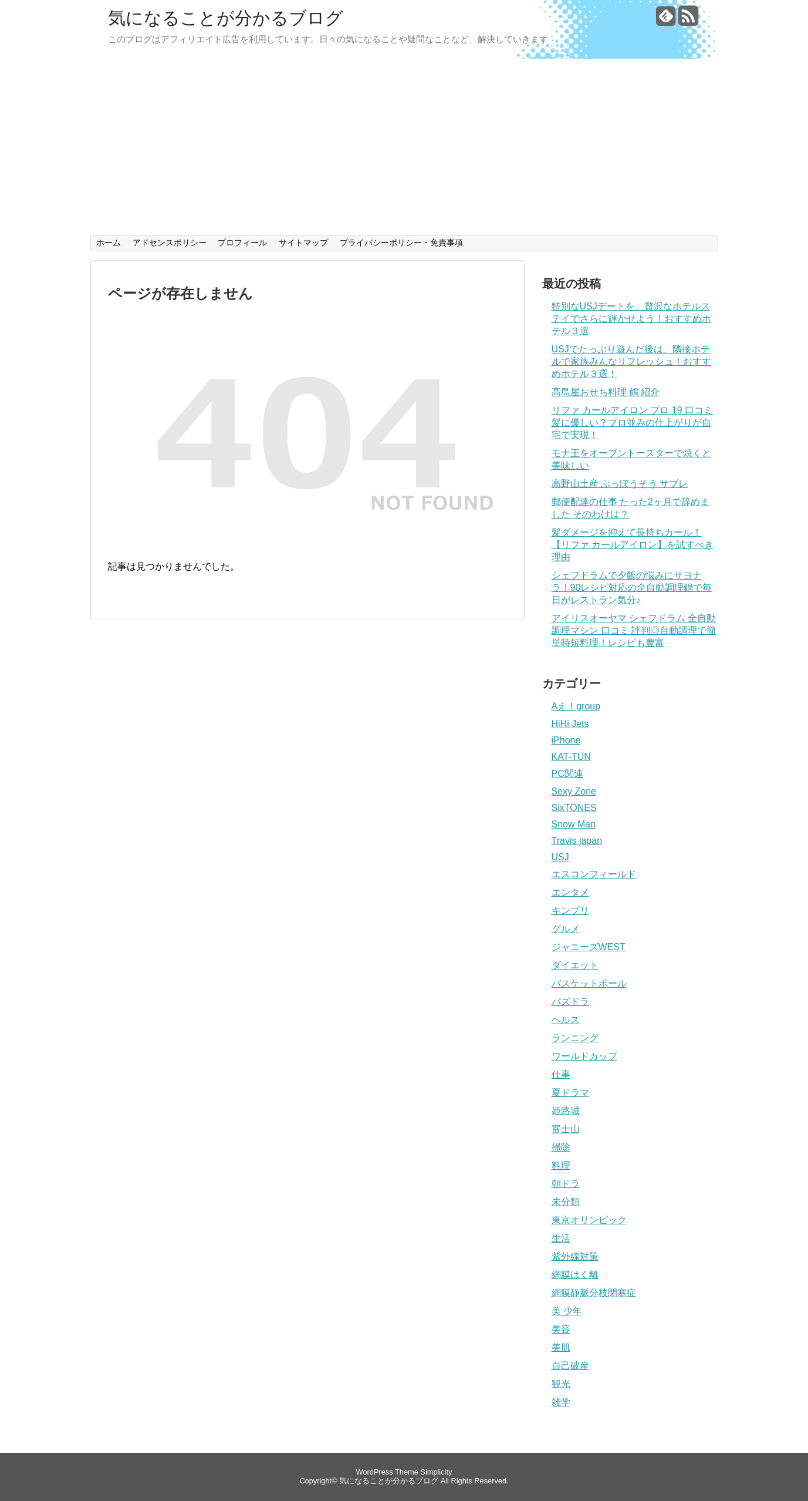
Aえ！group (576, 706)
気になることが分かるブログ (225, 18)
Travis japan (577, 841)
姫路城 (566, 1111)
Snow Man (574, 824)
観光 (561, 1384)
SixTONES (574, 808)
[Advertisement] (404, 147)
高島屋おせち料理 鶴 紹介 (606, 392)
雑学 (561, 1402)
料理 (561, 1165)
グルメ (566, 929)
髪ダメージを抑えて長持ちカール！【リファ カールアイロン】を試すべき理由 (633, 544)
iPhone (566, 740)
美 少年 (567, 1311)
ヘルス (566, 1020)
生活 (561, 1238)
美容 (561, 1329)
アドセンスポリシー (170, 242)
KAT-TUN (571, 757)
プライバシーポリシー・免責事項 (401, 242)
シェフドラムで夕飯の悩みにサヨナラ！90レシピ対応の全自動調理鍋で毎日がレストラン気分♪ (632, 587)
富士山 (566, 1129)
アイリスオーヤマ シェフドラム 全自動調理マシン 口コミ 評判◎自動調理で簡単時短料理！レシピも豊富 (634, 630)
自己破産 (570, 1366)
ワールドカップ (584, 1056)
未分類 (566, 1202)
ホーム (108, 242)
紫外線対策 (575, 1256)
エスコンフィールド (594, 874)
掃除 (561, 1147)
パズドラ (570, 1002)
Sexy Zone (574, 791)
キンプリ (570, 911)
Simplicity (436, 1472)
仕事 (561, 1074)
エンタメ (570, 892)
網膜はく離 (575, 1275)
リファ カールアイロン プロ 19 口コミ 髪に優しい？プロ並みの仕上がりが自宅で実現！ (633, 422)
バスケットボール (589, 983)
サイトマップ (303, 242)
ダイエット (575, 965)
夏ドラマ (570, 1093)
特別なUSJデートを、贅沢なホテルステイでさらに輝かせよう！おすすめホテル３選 (631, 318)
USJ (560, 857)
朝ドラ (566, 1184)
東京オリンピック (589, 1220)
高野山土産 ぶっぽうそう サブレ (620, 484)
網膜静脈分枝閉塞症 (594, 1293)
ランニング (575, 1038)
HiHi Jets (570, 724)
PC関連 (567, 774)
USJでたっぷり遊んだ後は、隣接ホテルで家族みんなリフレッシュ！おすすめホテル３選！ (631, 361)
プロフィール (242, 242)
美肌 (561, 1347)
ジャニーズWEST (589, 947)
